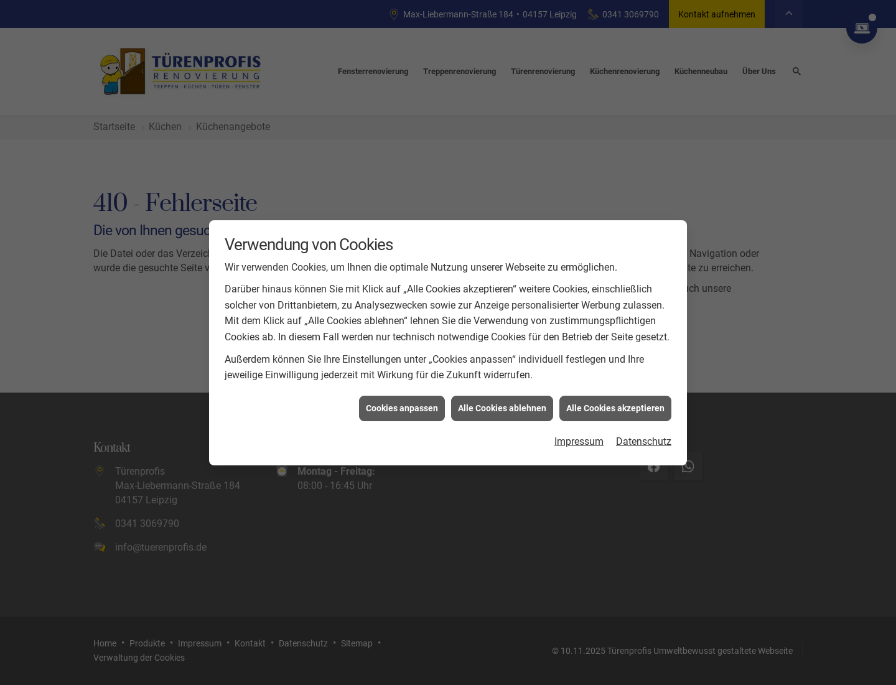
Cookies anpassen (402, 405)
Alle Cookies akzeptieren (615, 405)
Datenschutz (643, 438)
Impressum (579, 438)
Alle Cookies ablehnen (502, 405)
